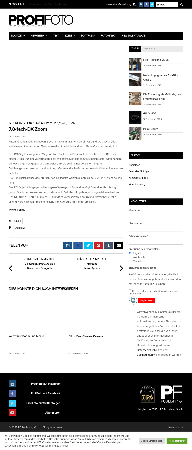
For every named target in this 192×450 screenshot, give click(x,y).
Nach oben (175, 427)
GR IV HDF (149, 113)
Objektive (20, 228)
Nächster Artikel (92, 259)
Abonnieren (52, 412)
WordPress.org (137, 184)
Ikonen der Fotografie (40, 266)
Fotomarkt (108, 36)
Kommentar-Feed (138, 178)
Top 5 (135, 48)
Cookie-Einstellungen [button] (152, 441)
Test (56, 36)
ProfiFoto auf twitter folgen (43, 403)
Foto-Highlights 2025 (156, 60)
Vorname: (134, 210)
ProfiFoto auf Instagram (45, 383)
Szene (68, 36)
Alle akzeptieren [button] (177, 441)
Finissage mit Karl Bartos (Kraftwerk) (47, 4)
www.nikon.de (17, 209)
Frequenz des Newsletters (144, 249)
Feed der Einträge (139, 171)
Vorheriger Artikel (39, 259)
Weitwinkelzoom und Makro (26, 336)
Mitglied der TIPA (148, 396)
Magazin (16, 36)
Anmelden (134, 165)
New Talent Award (134, 36)
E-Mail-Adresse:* (138, 236)
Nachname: (135, 223)
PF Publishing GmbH (171, 396)
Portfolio (88, 36)
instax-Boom (150, 129)
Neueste (149, 48)
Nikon (17, 221)
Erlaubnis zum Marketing (142, 268)
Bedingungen (145, 354)
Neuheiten (37, 36)
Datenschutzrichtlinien (149, 350)
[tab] (135, 49)
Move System (92, 266)
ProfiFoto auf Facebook (45, 393)
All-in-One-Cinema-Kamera (85, 336)
